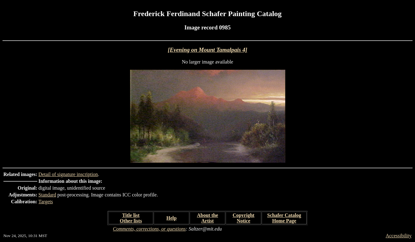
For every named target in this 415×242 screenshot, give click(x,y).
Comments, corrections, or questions (149, 228)
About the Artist (207, 218)
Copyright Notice (243, 218)
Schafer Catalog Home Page (284, 218)
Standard (47, 194)
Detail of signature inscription (68, 174)
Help (171, 218)
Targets (45, 201)
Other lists (131, 220)
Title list (130, 215)
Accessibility (399, 235)
